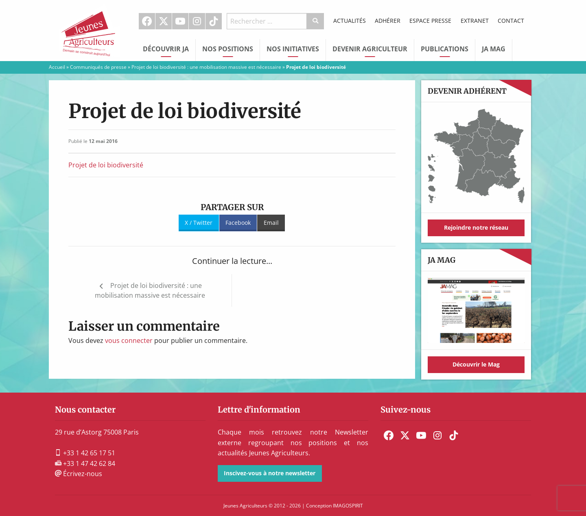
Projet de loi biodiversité (105, 164)
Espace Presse (430, 20)
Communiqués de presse (98, 67)
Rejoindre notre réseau (476, 227)
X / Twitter (198, 222)
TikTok (214, 21)
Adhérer (387, 20)
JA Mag (493, 48)
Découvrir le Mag (476, 364)
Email (271, 222)
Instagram (197, 21)
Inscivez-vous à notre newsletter (269, 473)
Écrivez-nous (78, 473)
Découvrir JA (166, 48)
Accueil (57, 67)
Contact (511, 20)
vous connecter (129, 340)
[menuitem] (147, 21)
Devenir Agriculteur (369, 48)
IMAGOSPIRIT (348, 505)
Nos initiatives (293, 48)
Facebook (147, 21)
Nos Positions (227, 48)
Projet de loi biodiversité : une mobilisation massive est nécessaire (206, 67)
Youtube (180, 21)
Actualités (349, 20)
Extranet (475, 20)
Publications (444, 48)
